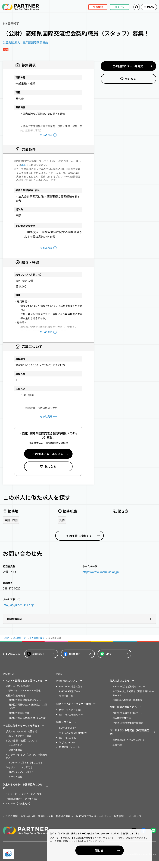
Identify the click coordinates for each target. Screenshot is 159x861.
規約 (23, 164)
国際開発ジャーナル (68, 745)
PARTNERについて (69, 681)
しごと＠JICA (14, 742)
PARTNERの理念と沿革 (70, 686)
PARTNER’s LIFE (67, 726)
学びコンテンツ (66, 740)
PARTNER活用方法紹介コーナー (128, 686)
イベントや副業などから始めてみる (25, 681)
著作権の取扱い (64, 812)
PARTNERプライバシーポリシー (93, 812)
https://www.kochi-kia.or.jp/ (100, 572)
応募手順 (117, 742)
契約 (62, 520)
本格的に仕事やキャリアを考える (24, 724)
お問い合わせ (27, 812)
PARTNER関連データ (69, 691)
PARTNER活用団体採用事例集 (127, 721)
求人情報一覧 (19, 638)
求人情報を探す (36, 638)
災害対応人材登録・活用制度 (126, 698)
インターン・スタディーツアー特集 (22, 790)
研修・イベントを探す (69, 708)
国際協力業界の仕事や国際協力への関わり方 (28, 706)
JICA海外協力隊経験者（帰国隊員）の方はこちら (134, 693)
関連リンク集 (45, 812)
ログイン (114, 7)
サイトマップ (133, 812)
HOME (6, 638)
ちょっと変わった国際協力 (72, 731)
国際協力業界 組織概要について (23, 699)
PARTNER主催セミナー (70, 713)
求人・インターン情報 (18, 734)
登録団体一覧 (65, 695)
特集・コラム (66, 721)
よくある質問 (10, 812)
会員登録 (92, 7)
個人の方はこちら (122, 681)
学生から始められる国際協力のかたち (26, 783)
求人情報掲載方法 (121, 716)
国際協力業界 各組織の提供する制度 (25, 716)
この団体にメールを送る (47, 454)
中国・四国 (11, 520)
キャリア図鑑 (14, 773)
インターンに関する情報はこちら (24, 760)
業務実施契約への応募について (127, 737)
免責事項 (119, 812)
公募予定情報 (14, 747)
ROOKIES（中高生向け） (17, 799)
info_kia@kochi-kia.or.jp (19, 605)
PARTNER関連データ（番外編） (21, 795)
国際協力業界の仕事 (17, 711)
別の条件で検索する (79, 536)
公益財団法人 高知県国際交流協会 (25, 42)
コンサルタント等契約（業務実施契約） (133, 730)
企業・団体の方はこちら (126, 706)
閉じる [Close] (118, 850)
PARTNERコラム (67, 735)
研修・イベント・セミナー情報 (23, 690)
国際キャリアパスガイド (20, 769)
